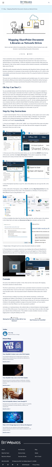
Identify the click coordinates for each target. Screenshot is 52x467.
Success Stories (22, 456)
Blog (4, 9)
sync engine (6, 75)
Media (36, 453)
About (3, 449)
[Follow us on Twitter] (17, 465)
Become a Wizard (6, 456)
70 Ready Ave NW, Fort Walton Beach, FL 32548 (24, 461)
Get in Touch (38, 456)
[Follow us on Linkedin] (12, 465)
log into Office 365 (20, 120)
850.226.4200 (5, 461)
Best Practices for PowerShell (37, 319)
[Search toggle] (48, 2)
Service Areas (21, 453)
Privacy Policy (36, 464)
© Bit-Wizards (25, 464)
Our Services (21, 449)
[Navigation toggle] (3, 2)
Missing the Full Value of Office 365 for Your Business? (14, 319)
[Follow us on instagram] (7, 465)
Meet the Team (5, 453)
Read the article (6, 361)
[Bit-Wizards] (26, 2)
